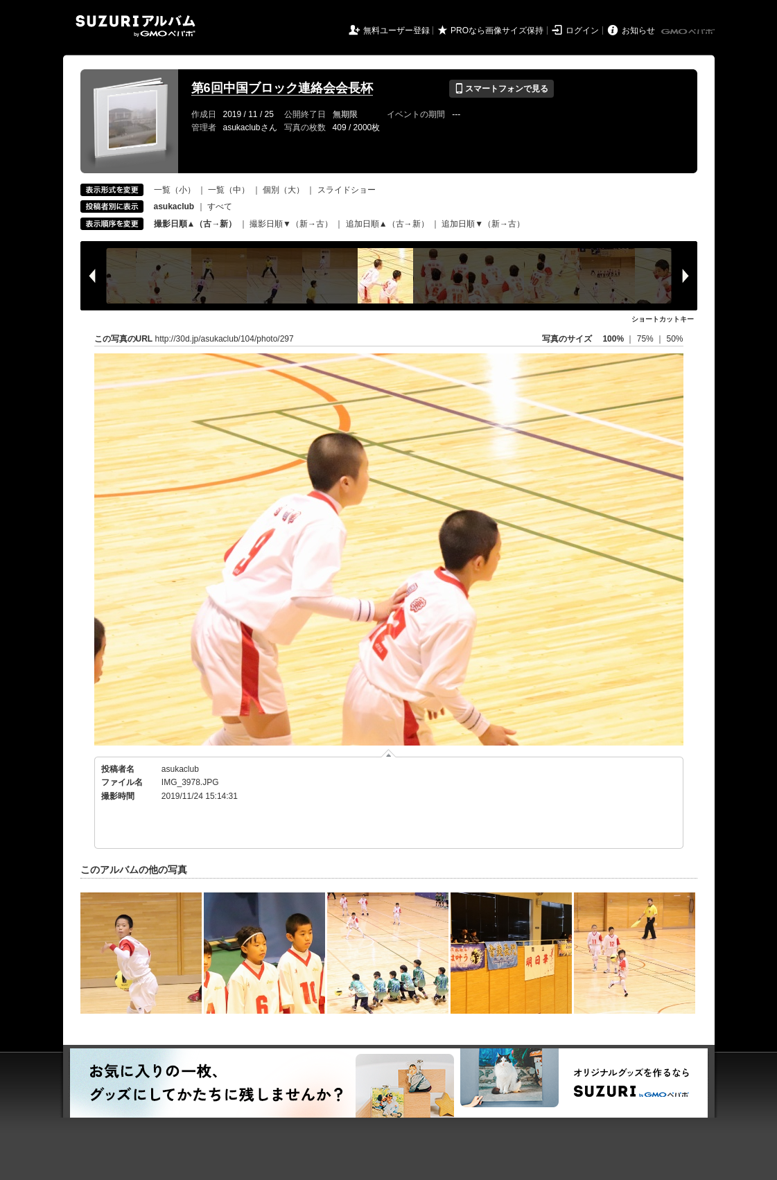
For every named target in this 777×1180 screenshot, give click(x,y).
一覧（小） (174, 190)
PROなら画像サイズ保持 (497, 30)
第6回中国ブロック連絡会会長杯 (282, 88)
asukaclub (180, 769)
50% (674, 339)
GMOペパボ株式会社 (689, 32)
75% (646, 339)
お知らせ (638, 30)
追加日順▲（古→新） (387, 224)
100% (613, 339)
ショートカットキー (662, 319)
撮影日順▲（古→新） (195, 224)
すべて (219, 206)
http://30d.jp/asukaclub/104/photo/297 (224, 339)
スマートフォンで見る (501, 89)
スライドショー (346, 190)
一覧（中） (229, 190)
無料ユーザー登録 (396, 30)
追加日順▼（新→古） (483, 224)
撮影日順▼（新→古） (291, 224)
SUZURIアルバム (135, 26)
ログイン (582, 30)
